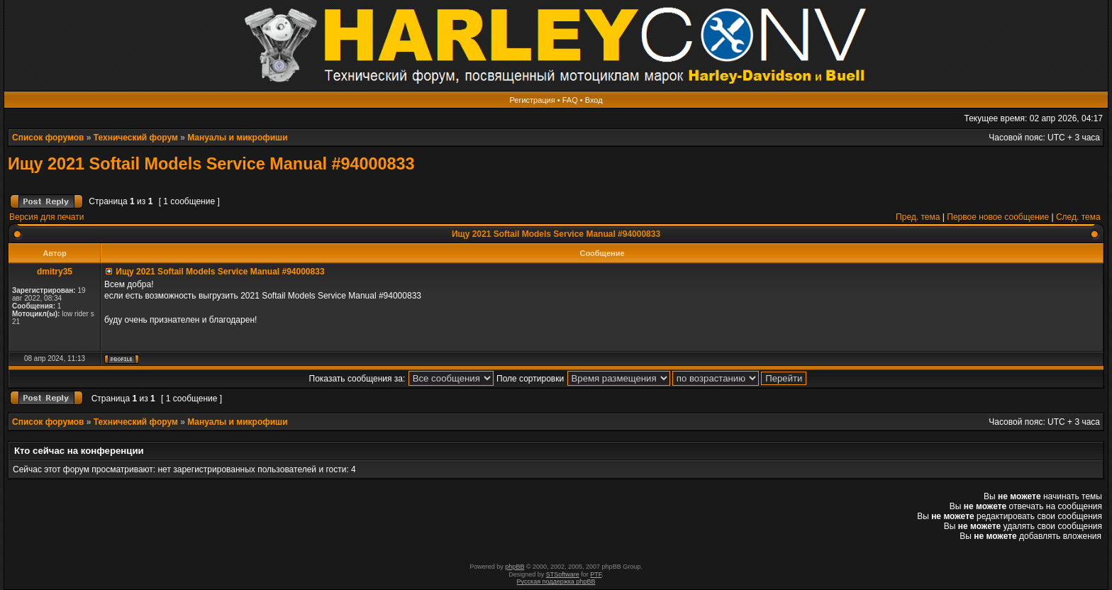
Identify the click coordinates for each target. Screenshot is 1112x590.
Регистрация (532, 100)
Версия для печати (46, 217)
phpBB (514, 566)
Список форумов (48, 138)
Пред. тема (918, 217)
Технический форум (136, 138)
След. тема (1078, 217)
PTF (595, 574)
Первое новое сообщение (998, 217)
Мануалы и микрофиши (237, 138)
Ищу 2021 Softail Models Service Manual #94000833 (211, 164)
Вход (594, 100)
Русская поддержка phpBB (556, 581)
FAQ (570, 100)
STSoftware (562, 574)
